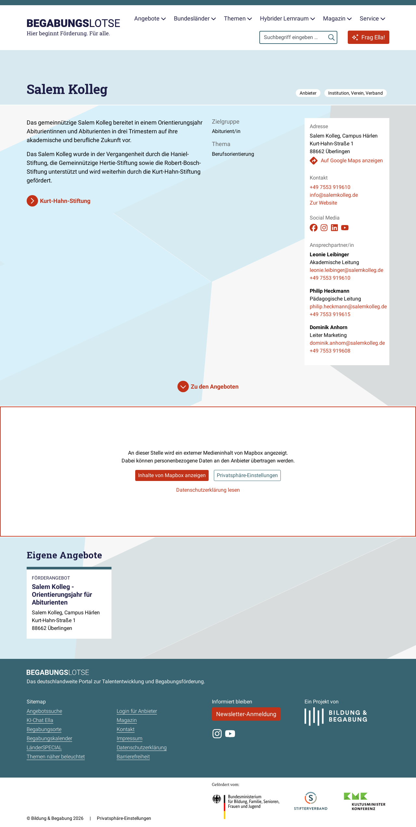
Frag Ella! (368, 37)
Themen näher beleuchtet (56, 757)
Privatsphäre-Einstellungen (247, 475)
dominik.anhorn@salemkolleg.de (347, 343)
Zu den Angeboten (215, 386)
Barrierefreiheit (133, 757)
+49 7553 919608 (330, 351)
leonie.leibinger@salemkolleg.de (346, 270)
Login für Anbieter (137, 711)
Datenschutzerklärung (142, 747)
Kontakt (126, 729)
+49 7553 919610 (330, 187)
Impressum (129, 738)
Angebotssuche (44, 711)
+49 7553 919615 (330, 314)
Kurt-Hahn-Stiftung (65, 200)
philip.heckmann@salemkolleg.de (347, 306)
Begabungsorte (44, 729)
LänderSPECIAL (44, 747)
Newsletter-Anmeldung (246, 714)
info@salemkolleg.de (334, 195)
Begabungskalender (49, 738)
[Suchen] (331, 37)
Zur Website (323, 203)
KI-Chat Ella (40, 720)
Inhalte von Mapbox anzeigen (172, 475)
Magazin (127, 720)
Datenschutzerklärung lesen (208, 490)
